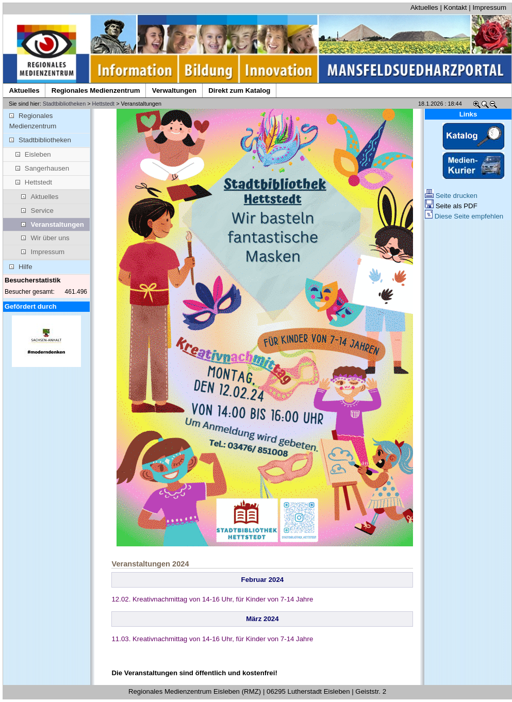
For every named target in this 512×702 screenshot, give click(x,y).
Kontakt (455, 7)
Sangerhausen (42, 168)
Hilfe (20, 267)
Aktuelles (424, 7)
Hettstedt (103, 104)
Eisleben (33, 154)
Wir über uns (45, 238)
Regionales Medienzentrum (32, 121)
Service (37, 210)
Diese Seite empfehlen (464, 216)
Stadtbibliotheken (64, 104)
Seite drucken (451, 195)
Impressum (489, 7)
